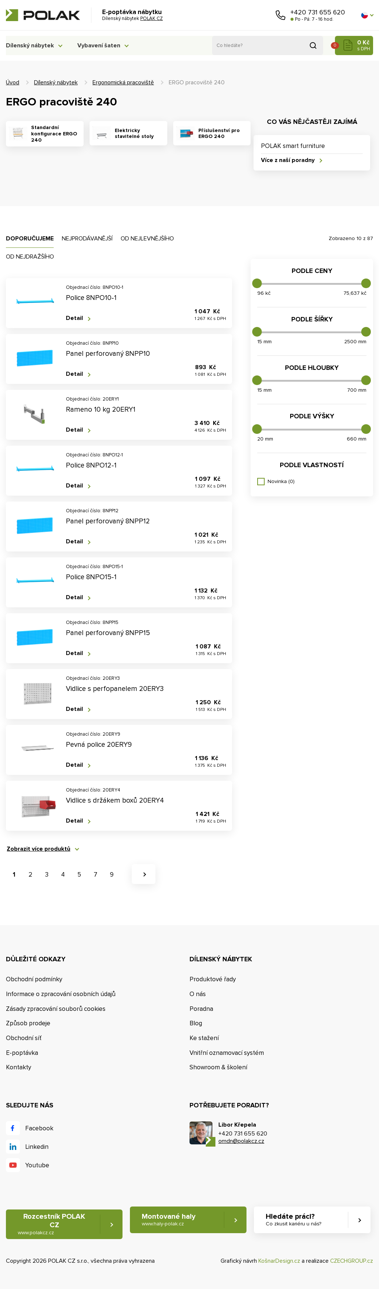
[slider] (257, 283)
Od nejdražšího (30, 256)
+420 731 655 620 (318, 12)
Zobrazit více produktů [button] (38, 849)
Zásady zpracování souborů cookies (55, 1009)
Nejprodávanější (87, 238)
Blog (196, 1024)
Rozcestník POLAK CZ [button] (51, 1224)
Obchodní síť (23, 1038)
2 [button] (30, 874)
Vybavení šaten (102, 45)
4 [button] (63, 874)
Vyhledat (313, 45)
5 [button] (79, 874)
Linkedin (36, 1147)
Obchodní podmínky (34, 979)
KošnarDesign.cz (278, 1261)
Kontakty (18, 1068)
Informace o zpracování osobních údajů (60, 994)
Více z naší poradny (288, 160)
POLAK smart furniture (293, 146)
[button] (367, 15)
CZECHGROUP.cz (351, 1261)
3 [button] (46, 874)
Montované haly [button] (169, 1220)
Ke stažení (204, 1038)
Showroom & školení (218, 1068)
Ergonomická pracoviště (123, 82)
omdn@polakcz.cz (241, 1141)
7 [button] (95, 874)
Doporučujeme (30, 238)
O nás (198, 994)
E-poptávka (22, 1053)
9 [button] (112, 874)
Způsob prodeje (28, 1024)
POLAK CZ (43, 15)
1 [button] (14, 874)
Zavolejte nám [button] (281, 15)
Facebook (39, 1129)
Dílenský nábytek (30, 45)
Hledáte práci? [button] (294, 1220)
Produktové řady (213, 979)
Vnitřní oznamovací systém (227, 1053)
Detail (74, 318)
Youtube (37, 1166)
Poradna (201, 1009)
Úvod (12, 82)
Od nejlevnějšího (147, 238)
